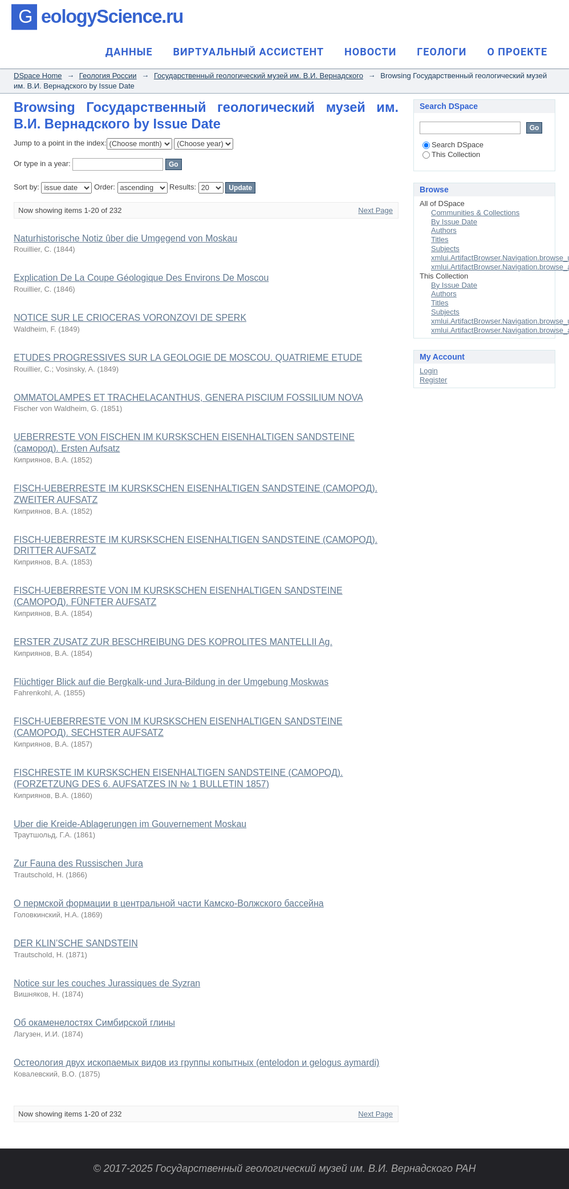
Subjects (445, 248)
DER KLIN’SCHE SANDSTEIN (76, 943)
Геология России (108, 75)
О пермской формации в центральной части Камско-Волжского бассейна (169, 903)
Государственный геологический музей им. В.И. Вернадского (258, 75)
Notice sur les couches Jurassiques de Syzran (107, 983)
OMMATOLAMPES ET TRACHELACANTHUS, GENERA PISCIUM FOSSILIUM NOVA (188, 397)
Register (433, 380)
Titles (440, 239)
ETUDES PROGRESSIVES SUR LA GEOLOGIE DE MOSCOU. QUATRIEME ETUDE (188, 357)
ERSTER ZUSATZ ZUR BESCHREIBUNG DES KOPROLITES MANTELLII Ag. (173, 642)
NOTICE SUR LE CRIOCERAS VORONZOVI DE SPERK (130, 318)
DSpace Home (38, 75)
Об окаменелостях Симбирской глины (94, 1022)
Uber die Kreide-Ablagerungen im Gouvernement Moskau (130, 824)
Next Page (375, 210)
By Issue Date (454, 221)
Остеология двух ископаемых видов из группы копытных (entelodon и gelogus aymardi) (196, 1062)
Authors (444, 230)
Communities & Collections (475, 212)
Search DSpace (452, 144)
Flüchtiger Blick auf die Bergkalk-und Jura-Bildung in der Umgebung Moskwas (171, 682)
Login (429, 370)
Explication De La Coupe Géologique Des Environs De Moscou (141, 278)
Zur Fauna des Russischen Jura (78, 863)
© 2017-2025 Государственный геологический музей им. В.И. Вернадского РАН (284, 1168)
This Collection (451, 154)
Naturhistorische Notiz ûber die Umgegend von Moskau (125, 238)
